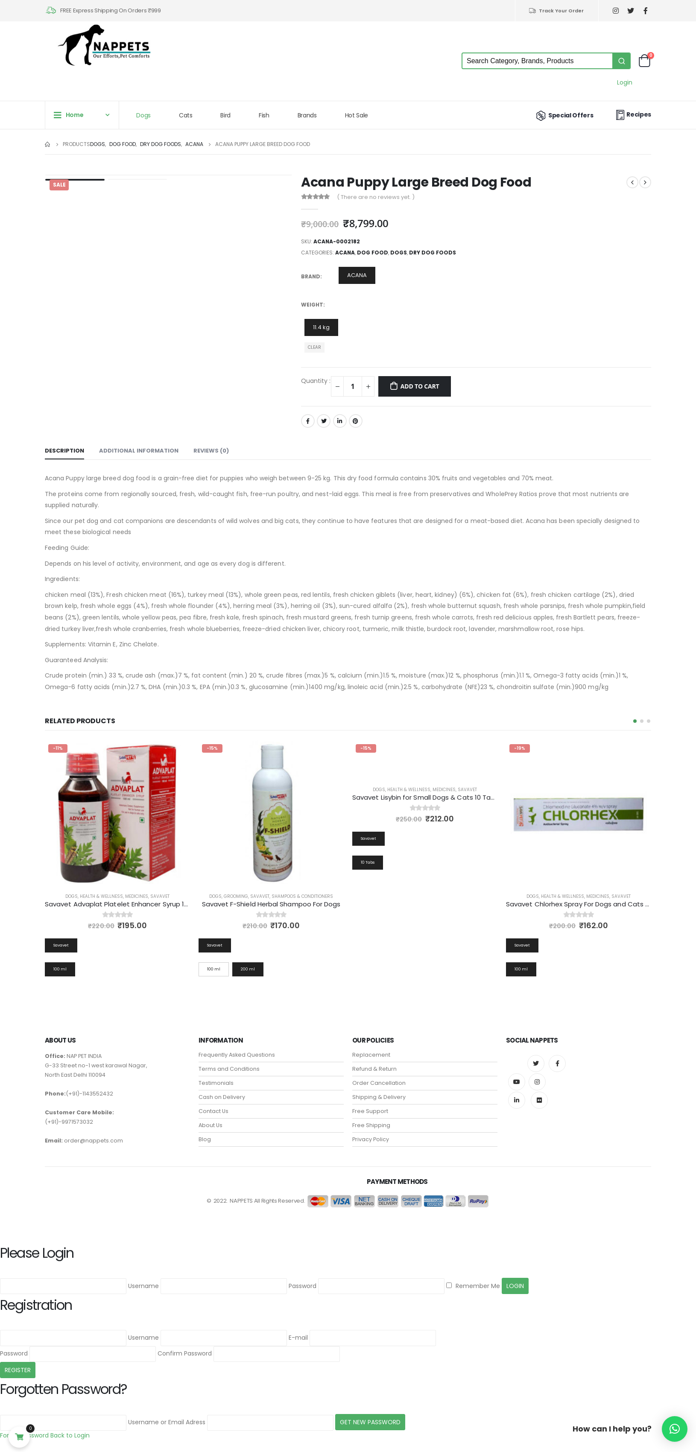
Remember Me (473, 1279)
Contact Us (213, 1105)
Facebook (308, 421)
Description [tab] (64, 451)
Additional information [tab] (138, 451)
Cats (186, 115)
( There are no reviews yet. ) (376, 197)
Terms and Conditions (229, 1062)
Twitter (323, 421)
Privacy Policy (370, 1133)
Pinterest (356, 421)
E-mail (298, 1331)
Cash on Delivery (222, 1091)
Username (143, 1279)
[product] (117, 813)
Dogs (143, 115)
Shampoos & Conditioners (456, 896)
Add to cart (420, 386)
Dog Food (372, 252)
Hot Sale (356, 115)
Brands (307, 115)
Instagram (537, 1075)
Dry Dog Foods (432, 252)
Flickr (539, 1094)
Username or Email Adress (166, 1416)
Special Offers (564, 115)
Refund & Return (374, 1062)
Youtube (516, 1075)
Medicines (136, 896)
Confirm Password (185, 1347)
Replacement (371, 1048)
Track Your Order (556, 10)
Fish (264, 115)
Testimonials (216, 1077)
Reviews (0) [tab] (211, 451)
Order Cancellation (379, 1077)
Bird (225, 115)
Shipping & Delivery (379, 1091)
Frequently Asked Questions (237, 1048)
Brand (310, 276)
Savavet (160, 896)
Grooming (389, 896)
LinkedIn (340, 421)
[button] (635, 721)
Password (302, 1279)
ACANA (345, 252)
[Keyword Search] (537, 60)
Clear (314, 347)
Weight (312, 304)
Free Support (370, 1105)
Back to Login (70, 1429)
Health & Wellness (101, 896)
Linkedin (516, 1094)
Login (624, 82)
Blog (205, 1133)
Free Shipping (371, 1119)
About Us (210, 1119)
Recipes (632, 114)
